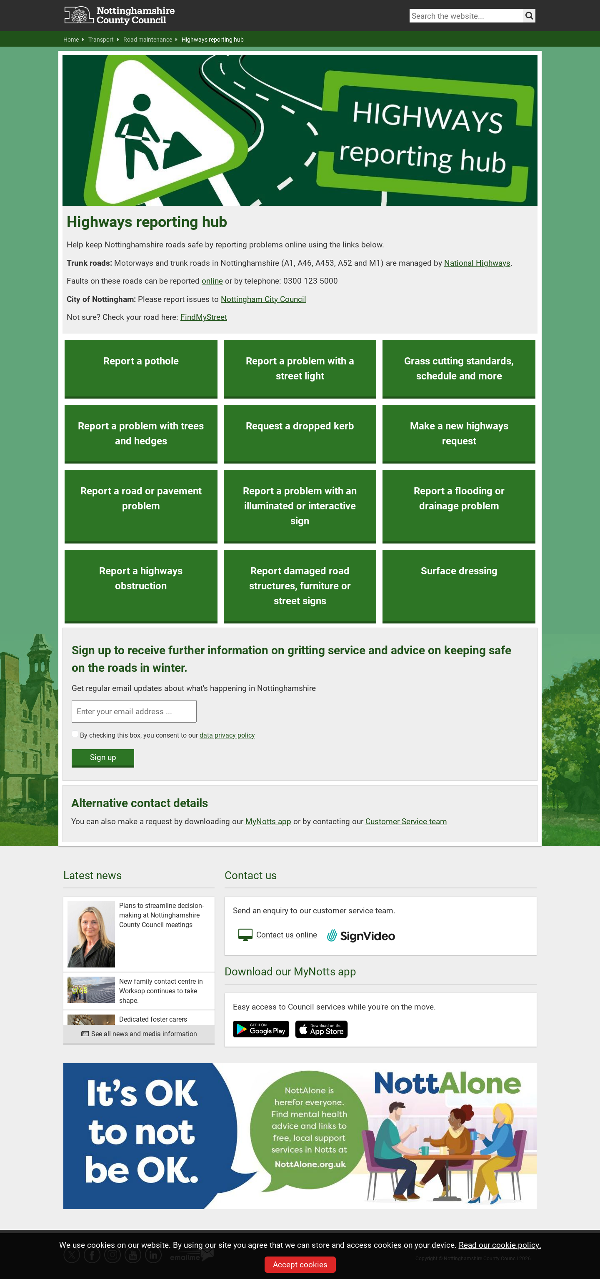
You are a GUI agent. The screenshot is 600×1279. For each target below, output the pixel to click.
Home (73, 39)
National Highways (477, 262)
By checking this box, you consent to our (167, 735)
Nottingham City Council (263, 299)
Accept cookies (300, 1264)
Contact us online (277, 935)
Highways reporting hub (213, 39)
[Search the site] (529, 15)
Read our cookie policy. (500, 1244)
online (212, 280)
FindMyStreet (203, 317)
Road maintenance (150, 39)
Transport (103, 39)
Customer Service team (406, 821)
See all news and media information (139, 1033)
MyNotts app (268, 821)
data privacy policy (227, 735)
